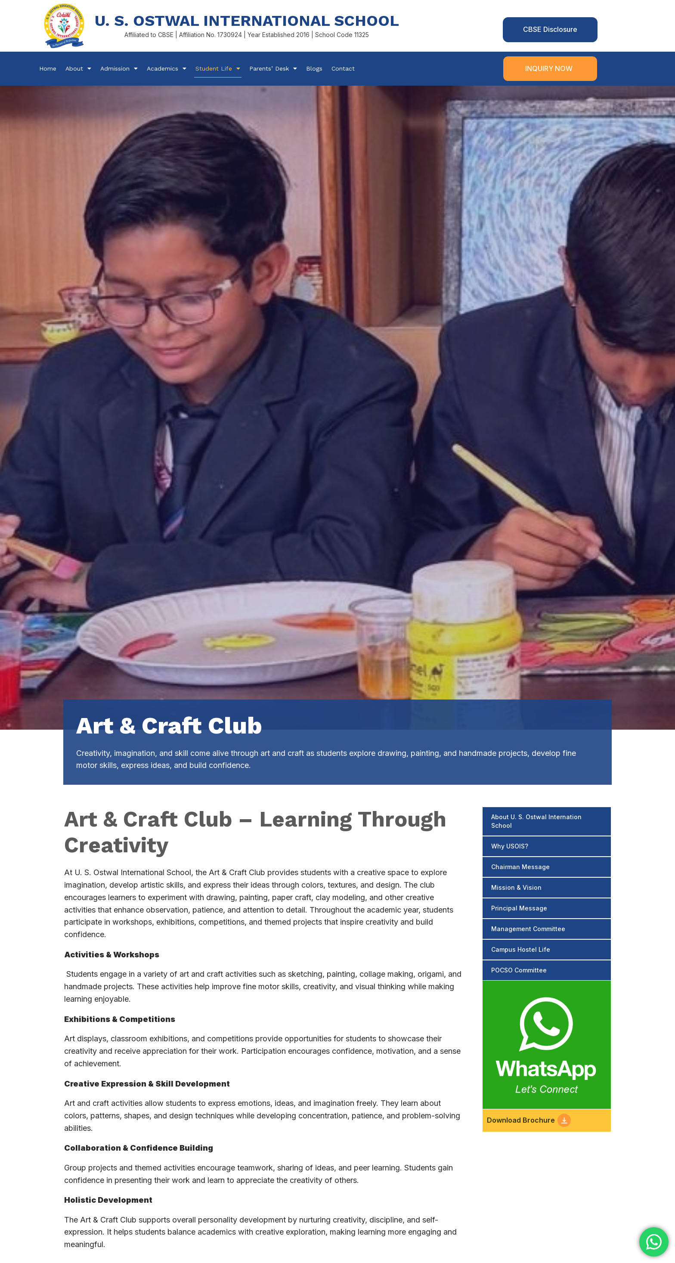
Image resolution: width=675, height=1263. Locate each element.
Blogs (314, 68)
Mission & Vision (516, 887)
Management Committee (528, 928)
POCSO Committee (519, 970)
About (78, 68)
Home (47, 68)
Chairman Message (520, 866)
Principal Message (519, 908)
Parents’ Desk (273, 68)
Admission (119, 68)
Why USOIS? (509, 846)
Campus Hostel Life (520, 949)
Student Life (217, 68)
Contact (343, 68)
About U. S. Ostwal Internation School (536, 821)
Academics (166, 68)
